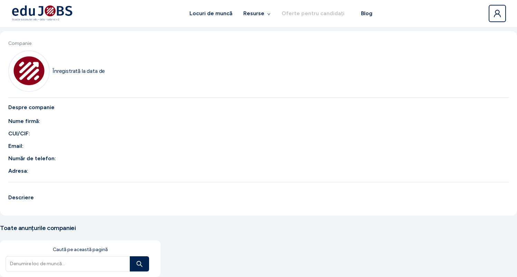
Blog (366, 13)
